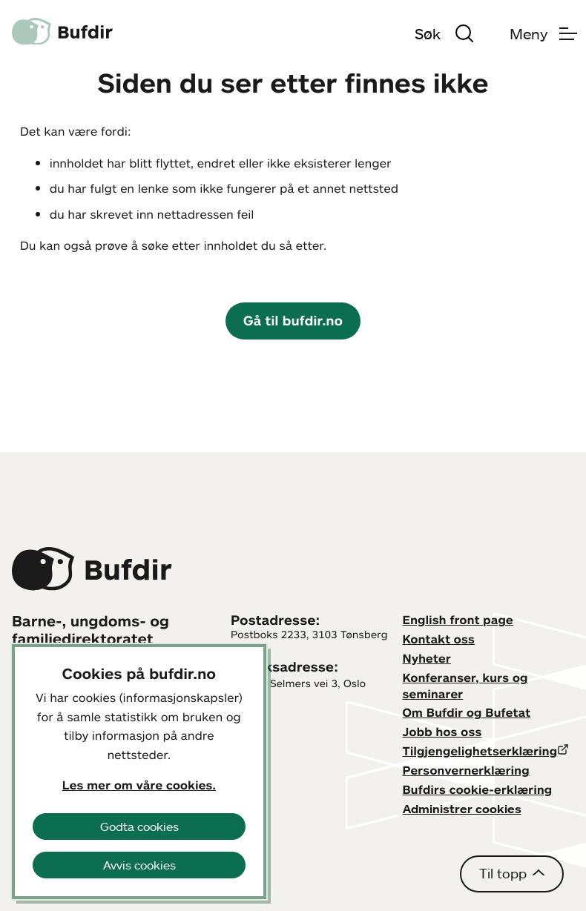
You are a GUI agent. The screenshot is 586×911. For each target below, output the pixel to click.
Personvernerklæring (466, 770)
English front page (458, 619)
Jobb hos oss (442, 731)
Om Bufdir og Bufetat (467, 712)
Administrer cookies (462, 808)
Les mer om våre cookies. (139, 785)
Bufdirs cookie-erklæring (478, 789)
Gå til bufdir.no (293, 320)
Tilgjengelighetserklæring (480, 750)
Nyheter (427, 658)
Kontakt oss (439, 639)
